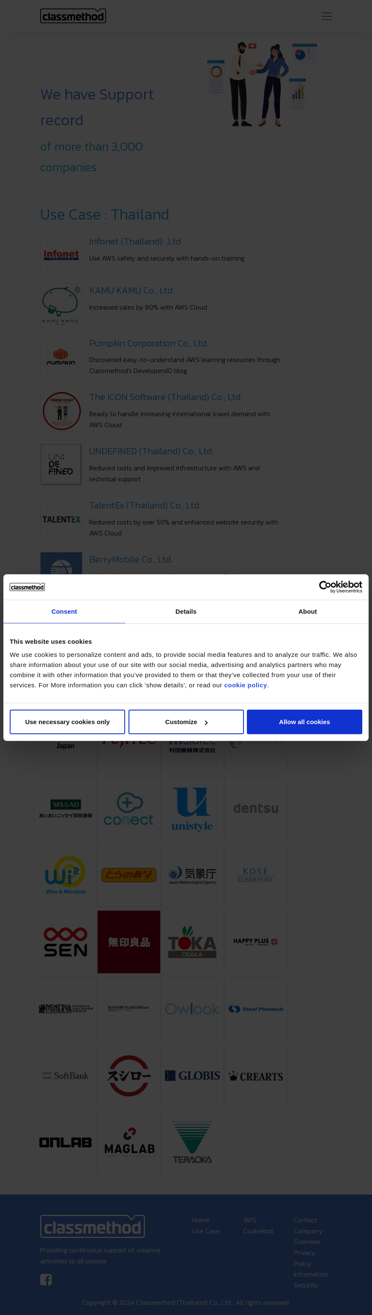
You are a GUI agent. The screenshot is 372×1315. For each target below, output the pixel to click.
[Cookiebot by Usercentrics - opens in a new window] (325, 586)
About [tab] (307, 611)
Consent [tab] (64, 611)
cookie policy (245, 685)
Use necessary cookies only (67, 721)
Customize (186, 721)
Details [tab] (186, 611)
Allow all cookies (304, 721)
